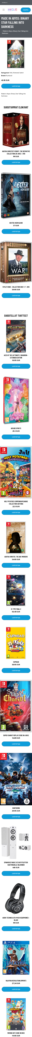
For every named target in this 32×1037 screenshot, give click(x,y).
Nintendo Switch (18, 73)
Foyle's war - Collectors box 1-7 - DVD (16, 287)
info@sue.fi (4, 2)
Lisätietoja (16, 86)
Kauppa (25, 10)
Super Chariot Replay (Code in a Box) (16, 735)
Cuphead (16, 662)
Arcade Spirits (16, 428)
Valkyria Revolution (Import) (16, 981)
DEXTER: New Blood (16, 223)
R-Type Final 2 (16, 609)
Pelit (11, 73)
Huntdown (16, 808)
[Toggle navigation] (3, 9)
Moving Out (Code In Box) (16, 1033)
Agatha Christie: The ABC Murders (16, 557)
